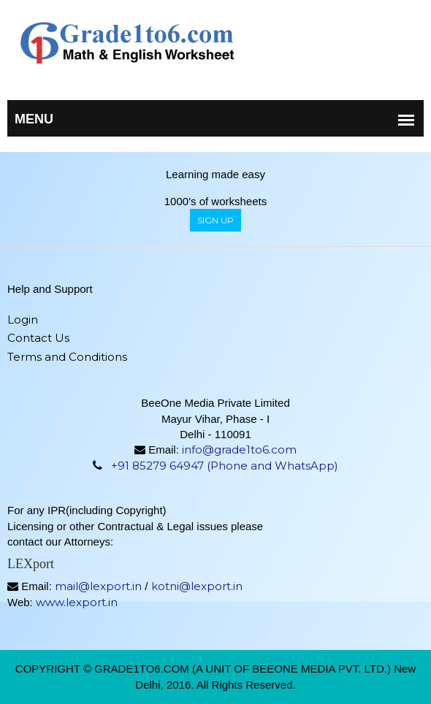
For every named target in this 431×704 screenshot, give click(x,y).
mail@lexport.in (98, 586)
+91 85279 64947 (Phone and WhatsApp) (224, 465)
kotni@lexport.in (197, 586)
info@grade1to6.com (239, 449)
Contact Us (38, 338)
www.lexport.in (77, 602)
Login (22, 319)
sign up (215, 220)
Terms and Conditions (67, 357)
